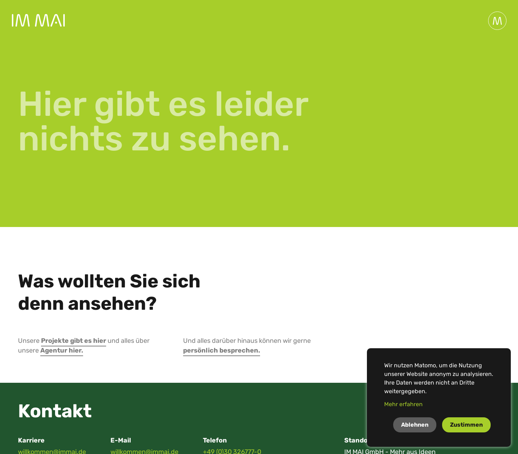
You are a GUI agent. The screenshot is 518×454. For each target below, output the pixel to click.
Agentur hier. (61, 350)
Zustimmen (466, 424)
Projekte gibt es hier (73, 341)
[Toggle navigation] (497, 21)
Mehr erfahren (403, 404)
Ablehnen (414, 424)
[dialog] (439, 397)
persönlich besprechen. (221, 350)
